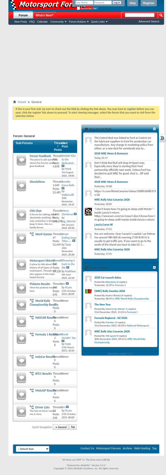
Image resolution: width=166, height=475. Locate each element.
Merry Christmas (67, 212)
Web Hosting (142, 448)
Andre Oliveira (113, 295)
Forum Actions (77, 21)
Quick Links (98, 21)
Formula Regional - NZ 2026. (111, 318)
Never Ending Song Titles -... (69, 237)
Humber (109, 322)
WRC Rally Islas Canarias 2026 (112, 199)
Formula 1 (120, 285)
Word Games (43, 234)
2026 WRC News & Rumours (111, 153)
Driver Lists (42, 407)
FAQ (32, 21)
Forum (23, 15)
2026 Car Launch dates (107, 277)
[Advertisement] (86, 61)
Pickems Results (40, 284)
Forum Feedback (40, 156)
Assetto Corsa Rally (68, 183)
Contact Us (87, 448)
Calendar (42, 21)
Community (57, 21)
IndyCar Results (45, 357)
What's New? (44, 15)
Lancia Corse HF (103, 224)
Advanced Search (148, 21)
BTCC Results (43, 373)
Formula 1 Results (46, 334)
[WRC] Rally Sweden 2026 (109, 291)
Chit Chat (35, 211)
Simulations (37, 182)
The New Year (102, 304)
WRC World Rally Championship (132, 298)
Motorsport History (42, 260)
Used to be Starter (115, 308)
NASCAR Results (45, 317)
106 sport (110, 335)
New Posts (20, 21)
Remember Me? (87, 8)
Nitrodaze (110, 282)
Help (133, 3)
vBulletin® (85, 465)
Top (73, 427)
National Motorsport (138, 325)
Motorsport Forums (108, 448)
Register (149, 3)
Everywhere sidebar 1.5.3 (120, 353)
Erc (63, 283)
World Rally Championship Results (44, 302)
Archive (127, 448)
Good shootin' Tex (68, 336)
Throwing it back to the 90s (68, 264)
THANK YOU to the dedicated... (68, 159)
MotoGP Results (45, 390)
